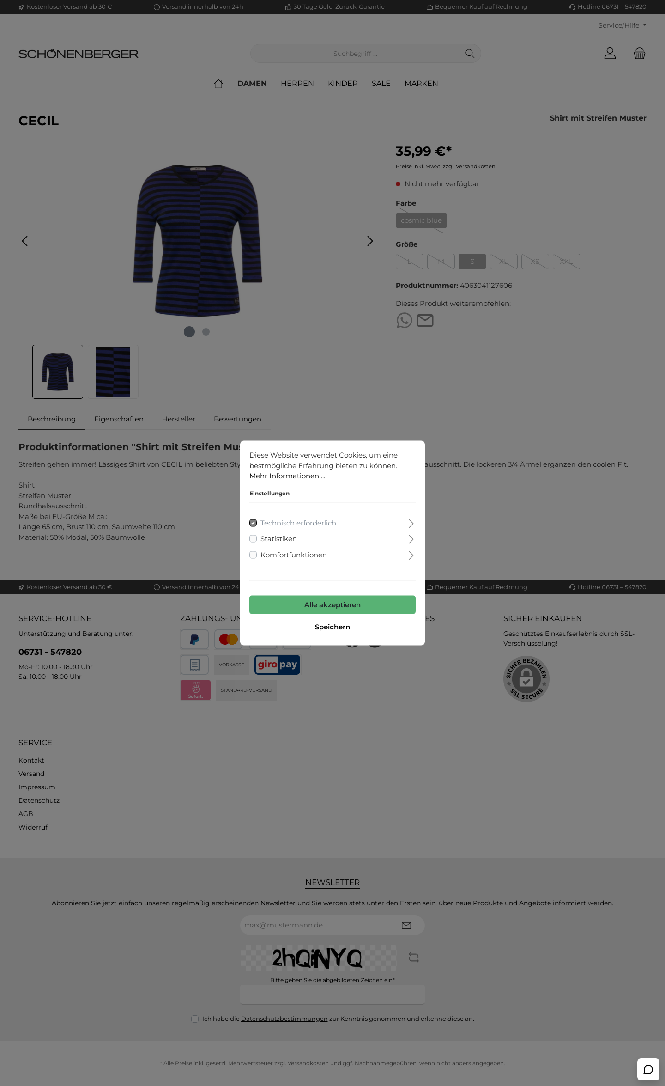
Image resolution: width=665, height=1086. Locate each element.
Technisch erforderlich (298, 522)
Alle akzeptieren (332, 604)
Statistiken (278, 538)
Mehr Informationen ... (287, 475)
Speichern (332, 626)
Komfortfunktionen (293, 554)
